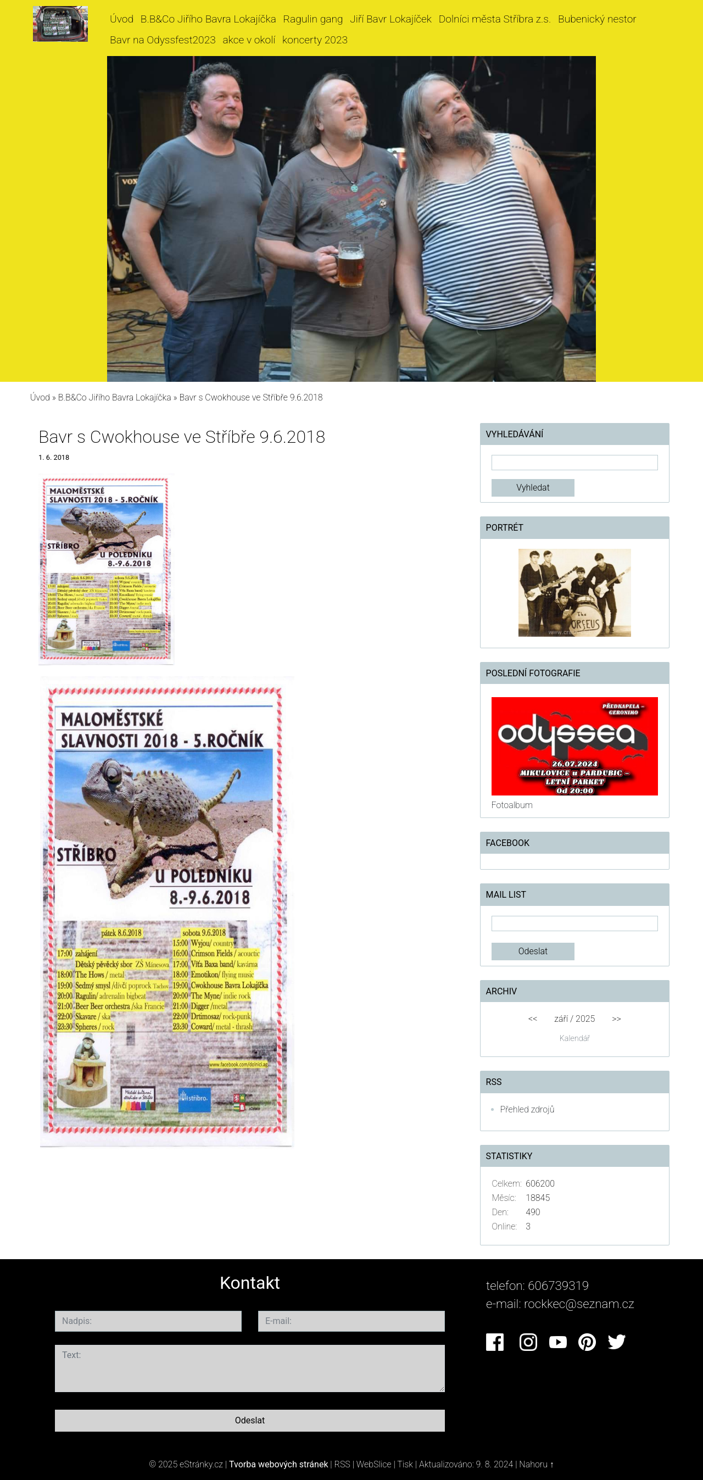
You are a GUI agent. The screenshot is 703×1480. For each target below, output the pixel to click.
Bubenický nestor (597, 19)
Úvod (121, 19)
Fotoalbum (512, 805)
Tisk (405, 1464)
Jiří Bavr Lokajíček (391, 19)
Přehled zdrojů (527, 1109)
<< (532, 1019)
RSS (342, 1464)
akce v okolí (249, 40)
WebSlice (374, 1464)
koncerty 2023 (315, 40)
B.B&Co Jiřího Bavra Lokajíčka (208, 19)
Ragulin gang (313, 19)
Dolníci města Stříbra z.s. (495, 19)
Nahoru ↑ (536, 1464)
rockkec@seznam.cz (579, 1304)
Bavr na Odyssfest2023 (163, 40)
